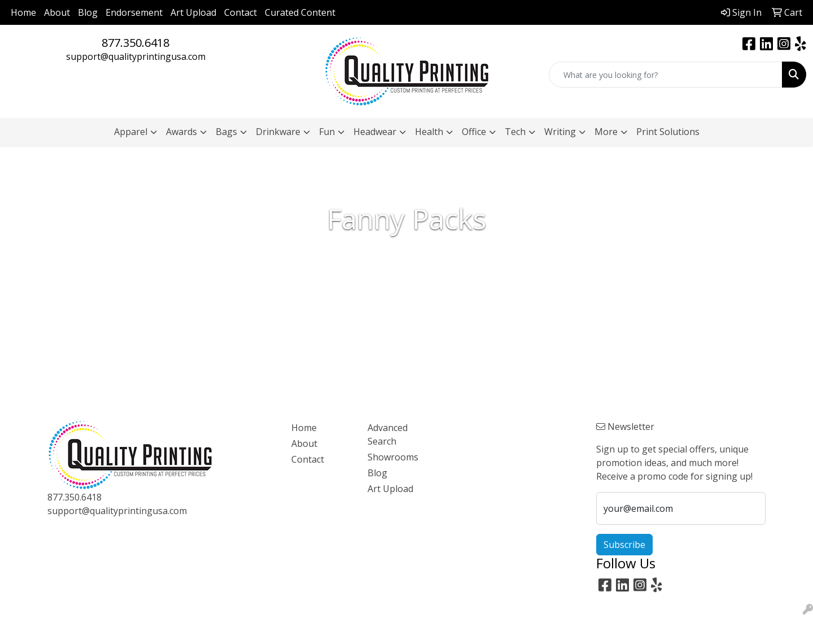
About (57, 12)
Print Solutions (668, 131)
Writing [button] (560, 131)
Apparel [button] (130, 131)
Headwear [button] (374, 131)
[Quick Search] (666, 75)
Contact (240, 12)
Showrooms (393, 457)
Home (23, 12)
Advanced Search (388, 434)
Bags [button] (226, 131)
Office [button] (474, 131)
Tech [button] (515, 131)
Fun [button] (327, 131)
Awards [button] (181, 131)
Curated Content (300, 12)
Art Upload (193, 12)
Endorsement (134, 12)
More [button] (606, 131)
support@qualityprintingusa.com (136, 56)
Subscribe (624, 544)
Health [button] (429, 131)
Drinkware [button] (278, 131)
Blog (88, 12)
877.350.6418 (135, 42)
